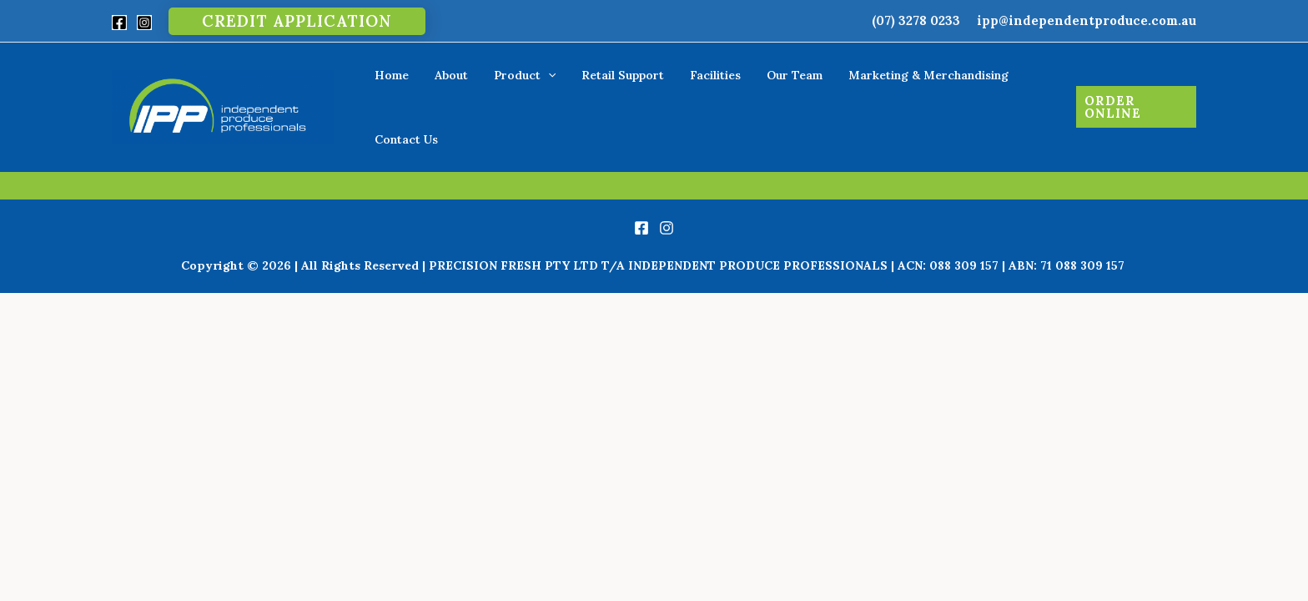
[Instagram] (144, 22)
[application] (548, 91)
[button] (297, 21)
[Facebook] (119, 22)
